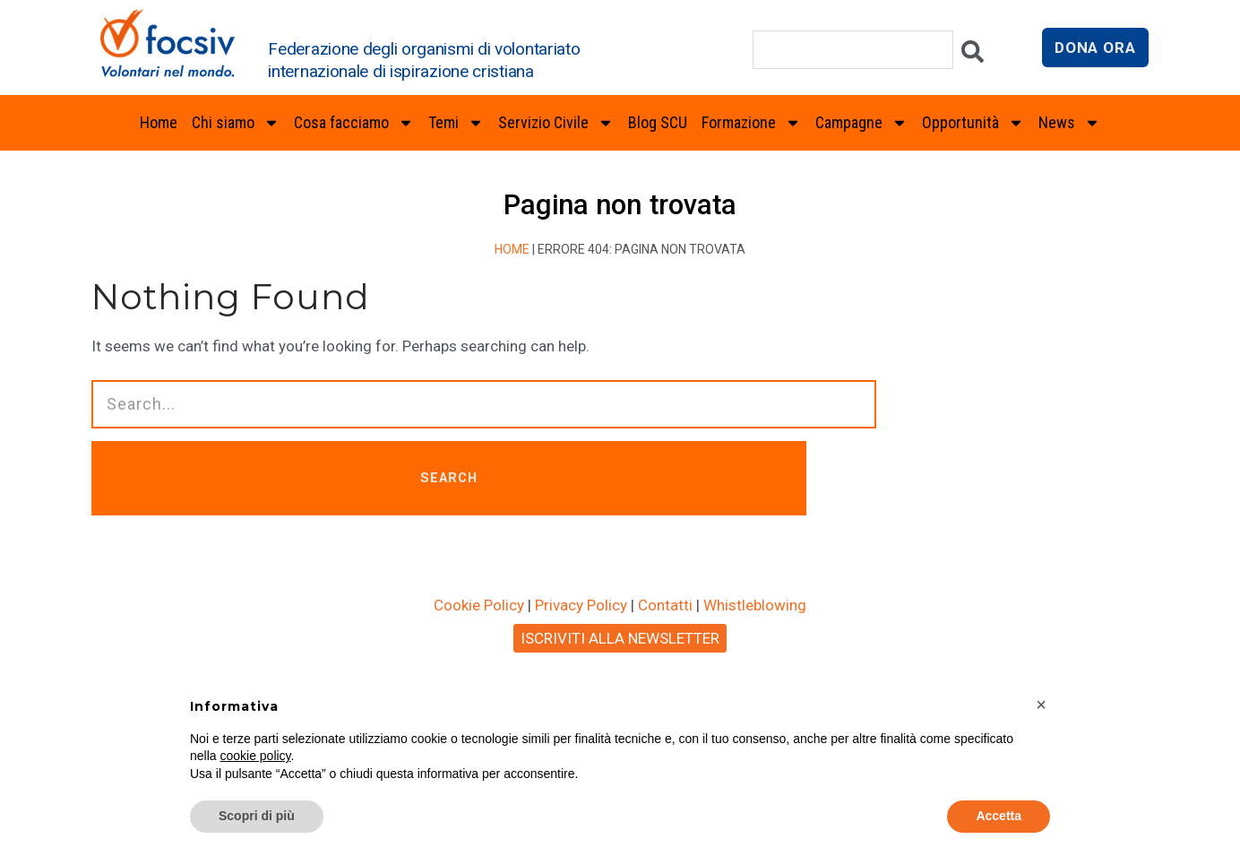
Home (158, 122)
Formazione (751, 123)
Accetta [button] (998, 816)
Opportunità (973, 123)
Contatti (665, 607)
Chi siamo (236, 123)
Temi (456, 123)
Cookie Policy (479, 607)
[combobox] (853, 49)
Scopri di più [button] (257, 816)
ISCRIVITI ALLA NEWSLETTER (620, 640)
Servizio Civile (556, 123)
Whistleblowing (754, 607)
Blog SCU (657, 122)
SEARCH (461, 479)
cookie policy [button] (255, 755)
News (1069, 123)
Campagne (861, 123)
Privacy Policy (581, 607)
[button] (1041, 704)
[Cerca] (972, 56)
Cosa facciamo (354, 123)
